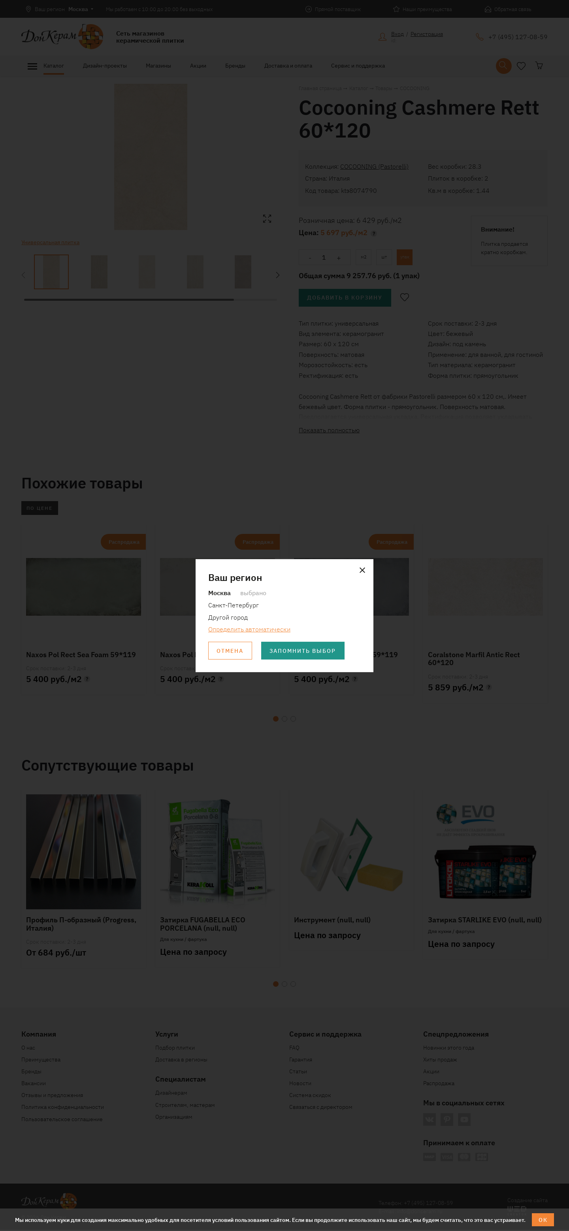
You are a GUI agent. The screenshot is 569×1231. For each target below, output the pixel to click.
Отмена (230, 651)
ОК (543, 1219)
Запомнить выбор (304, 651)
